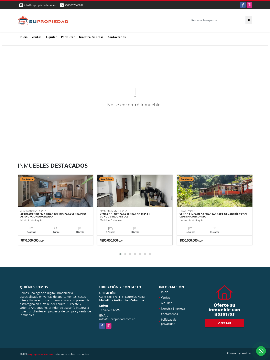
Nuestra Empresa (91, 37)
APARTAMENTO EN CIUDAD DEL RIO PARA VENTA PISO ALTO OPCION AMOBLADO (53, 215)
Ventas (37, 37)
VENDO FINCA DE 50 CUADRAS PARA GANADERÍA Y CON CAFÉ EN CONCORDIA (213, 215)
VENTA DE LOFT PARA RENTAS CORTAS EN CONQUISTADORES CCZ (125, 215)
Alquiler (51, 37)
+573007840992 (74, 5)
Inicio (24, 37)
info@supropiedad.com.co (117, 319)
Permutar (68, 37)
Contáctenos (117, 37)
